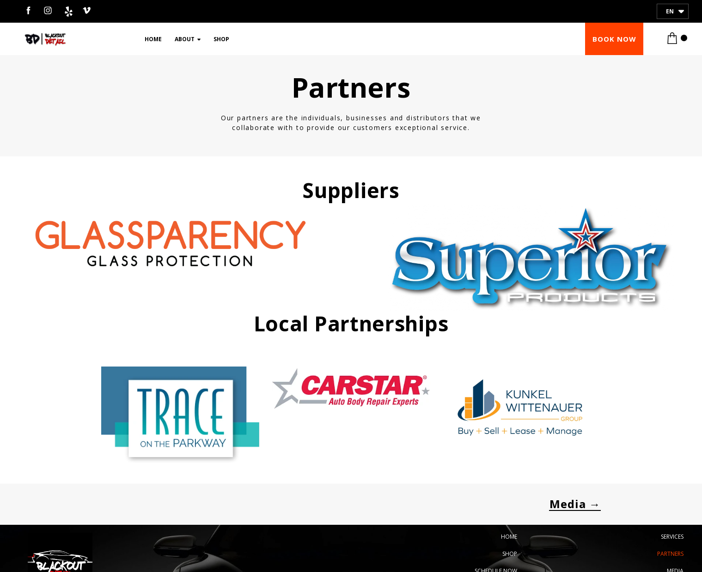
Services (672, 537)
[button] (614, 39)
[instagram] (48, 10)
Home (153, 39)
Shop (221, 39)
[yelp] (67, 10)
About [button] (188, 39)
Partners (670, 554)
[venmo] (86, 10)
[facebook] (28, 10)
